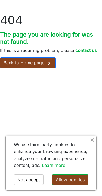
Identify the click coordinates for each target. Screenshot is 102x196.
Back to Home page (28, 63)
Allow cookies (70, 179)
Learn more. (54, 165)
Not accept (28, 179)
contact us (86, 50)
